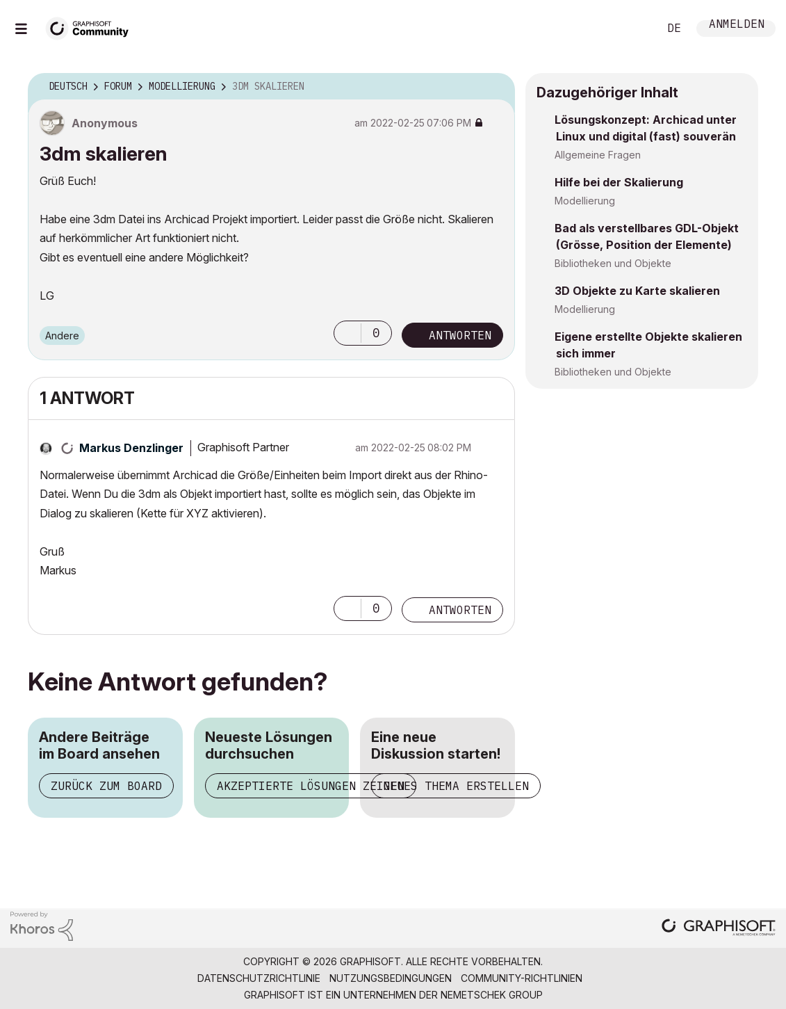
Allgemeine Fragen (598, 155)
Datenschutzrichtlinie (258, 978)
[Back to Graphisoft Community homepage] (91, 27)
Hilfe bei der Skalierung (619, 182)
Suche (632, 28)
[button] (347, 333)
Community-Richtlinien (521, 978)
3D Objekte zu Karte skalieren (637, 291)
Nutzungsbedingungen (390, 978)
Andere (62, 335)
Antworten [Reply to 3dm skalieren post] (460, 335)
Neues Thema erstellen (456, 786)
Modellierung (585, 201)
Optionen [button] (495, 87)
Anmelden (736, 25)
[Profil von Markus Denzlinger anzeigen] (131, 448)
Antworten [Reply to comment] (460, 610)
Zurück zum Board (106, 786)
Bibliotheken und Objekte (613, 263)
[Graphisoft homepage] (719, 929)
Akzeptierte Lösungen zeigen (310, 786)
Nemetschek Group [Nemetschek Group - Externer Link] (492, 995)
